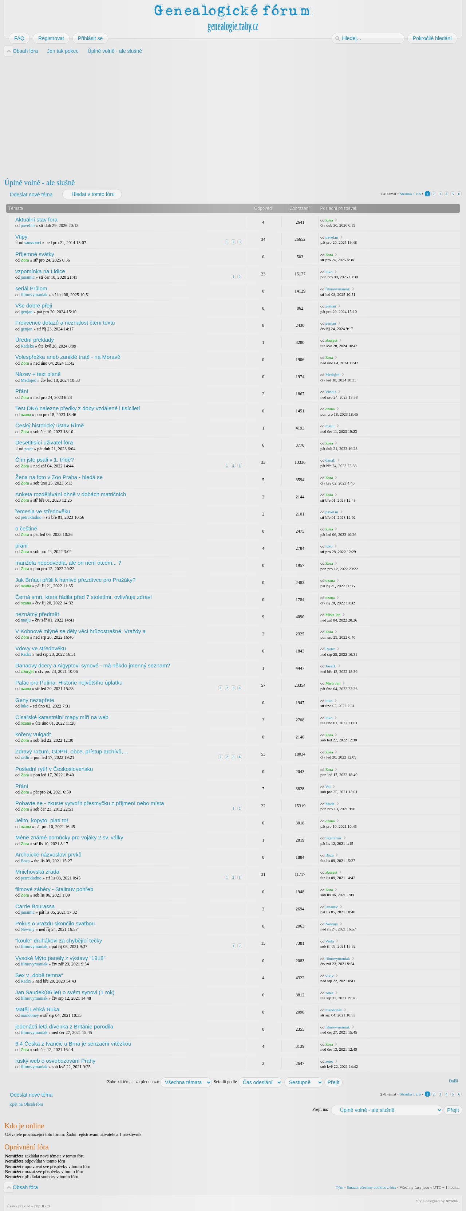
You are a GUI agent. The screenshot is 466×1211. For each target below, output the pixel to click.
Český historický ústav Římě (49, 425)
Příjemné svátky (34, 254)
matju (330, 426)
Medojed (28, 380)
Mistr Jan (332, 614)
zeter (28, 448)
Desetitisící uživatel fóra (44, 442)
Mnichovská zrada (37, 872)
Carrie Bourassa (35, 906)
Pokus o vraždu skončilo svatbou (55, 923)
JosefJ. (330, 666)
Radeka (27, 346)
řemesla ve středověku (42, 511)
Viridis (330, 391)
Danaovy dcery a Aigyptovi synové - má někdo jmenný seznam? (92, 665)
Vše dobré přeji (33, 305)
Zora (329, 220)
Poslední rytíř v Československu (54, 769)
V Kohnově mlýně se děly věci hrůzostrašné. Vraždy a (80, 631)
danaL (330, 460)
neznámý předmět (37, 614)
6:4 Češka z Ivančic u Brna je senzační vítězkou (73, 1043)
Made (330, 804)
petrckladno (31, 517)
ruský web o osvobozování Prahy (55, 1061)
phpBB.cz (42, 1206)
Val (328, 786)
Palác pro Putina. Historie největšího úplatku (68, 682)
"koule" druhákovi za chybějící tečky (58, 940)
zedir (25, 757)
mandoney (30, 1015)
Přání (21, 391)
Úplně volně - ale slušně (39, 183)
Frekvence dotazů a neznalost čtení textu (65, 323)
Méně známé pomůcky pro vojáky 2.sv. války (69, 837)
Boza (25, 860)
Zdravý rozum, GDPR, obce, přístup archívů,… (72, 751)
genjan (26, 311)
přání (21, 545)
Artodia (452, 1201)
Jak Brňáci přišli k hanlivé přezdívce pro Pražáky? (75, 580)
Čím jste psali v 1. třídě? (44, 459)
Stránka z (410, 194)
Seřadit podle (248, 1081)
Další (453, 1080)
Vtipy (21, 237)
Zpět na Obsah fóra (26, 1104)
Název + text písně (38, 374)
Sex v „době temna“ (39, 975)
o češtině (26, 528)
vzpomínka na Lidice (40, 271)
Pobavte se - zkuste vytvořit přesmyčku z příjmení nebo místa (89, 803)
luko (329, 272)
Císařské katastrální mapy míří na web (61, 717)
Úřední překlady (34, 340)
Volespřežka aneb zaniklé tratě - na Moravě (68, 357)
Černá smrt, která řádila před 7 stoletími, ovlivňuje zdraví (83, 597)
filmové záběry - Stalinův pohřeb (54, 889)
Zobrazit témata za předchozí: (159, 1081)
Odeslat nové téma (31, 194)
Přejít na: (320, 1109)
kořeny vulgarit (33, 734)
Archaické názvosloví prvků (48, 854)
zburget (331, 340)
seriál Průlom (31, 288)
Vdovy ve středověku (40, 648)
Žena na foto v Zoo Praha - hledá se (59, 477)
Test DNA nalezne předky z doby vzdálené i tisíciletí (77, 408)
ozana (26, 414)
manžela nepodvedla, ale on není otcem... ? (68, 563)
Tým (339, 1187)
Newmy (28, 929)
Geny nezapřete (34, 700)
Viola (329, 941)
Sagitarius (333, 838)
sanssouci (32, 242)
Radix (26, 654)
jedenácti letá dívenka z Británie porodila (64, 1026)
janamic (28, 277)
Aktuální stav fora (36, 219)
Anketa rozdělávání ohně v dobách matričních (70, 494)
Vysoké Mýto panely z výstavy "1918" (60, 958)
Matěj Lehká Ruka (37, 1009)
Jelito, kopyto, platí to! (41, 820)
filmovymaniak (34, 294)
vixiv (329, 975)
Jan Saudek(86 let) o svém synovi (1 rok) (65, 992)
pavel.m (28, 225)
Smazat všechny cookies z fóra (371, 1187)
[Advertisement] (222, 116)
